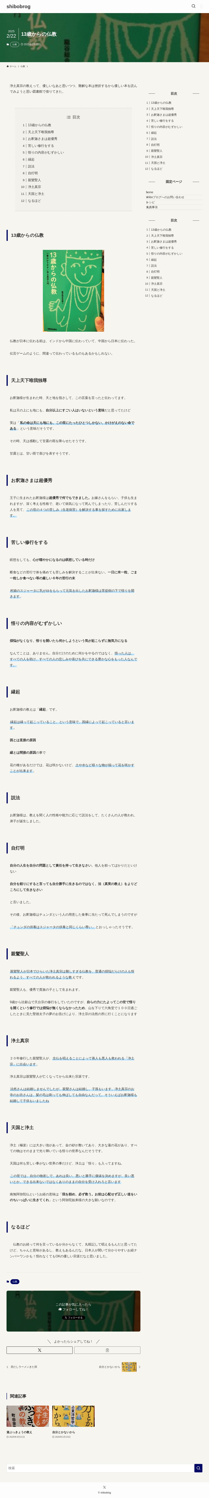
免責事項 (155, 219)
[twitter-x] (104, 1487)
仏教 (14, 44)
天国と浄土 (36, 193)
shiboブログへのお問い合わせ (169, 202)
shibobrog (18, 6)
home (153, 194)
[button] (40, 1350)
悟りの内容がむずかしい (46, 152)
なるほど (34, 200)
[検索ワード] (104, 1468)
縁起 (31, 159)
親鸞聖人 (34, 180)
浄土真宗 (34, 187)
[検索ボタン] (193, 6)
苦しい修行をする (41, 145)
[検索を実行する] (198, 1468)
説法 (31, 166)
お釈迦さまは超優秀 (42, 138)
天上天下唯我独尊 (41, 132)
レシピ (154, 211)
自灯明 (33, 173)
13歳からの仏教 (39, 125)
